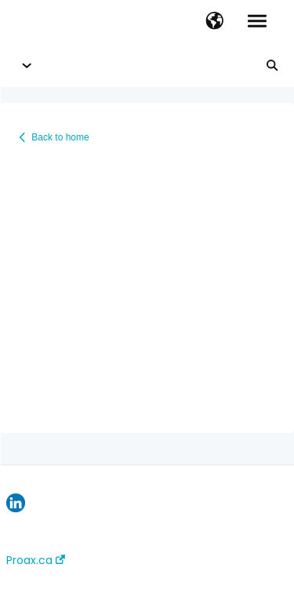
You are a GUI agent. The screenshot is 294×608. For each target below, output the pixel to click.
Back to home (60, 137)
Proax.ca (35, 560)
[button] (214, 22)
